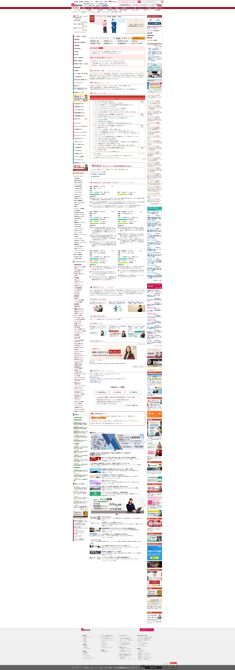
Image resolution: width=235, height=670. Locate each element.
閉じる (172, 663)
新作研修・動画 (81, 63)
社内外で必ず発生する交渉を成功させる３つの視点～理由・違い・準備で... (80, 488)
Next (144, 441)
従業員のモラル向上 (78, 230)
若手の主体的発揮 (77, 226)
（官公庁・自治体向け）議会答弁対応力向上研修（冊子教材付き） (80, 475)
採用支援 (149, 8)
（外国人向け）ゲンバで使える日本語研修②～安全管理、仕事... (80, 464)
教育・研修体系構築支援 (125, 638)
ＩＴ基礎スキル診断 (78, 371)
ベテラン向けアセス (79, 109)
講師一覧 (76, 275)
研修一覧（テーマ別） (88, 636)
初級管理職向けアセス (79, 112)
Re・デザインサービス (78, 405)
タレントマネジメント (78, 190)
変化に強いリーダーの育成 (79, 214)
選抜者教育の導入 (77, 196)
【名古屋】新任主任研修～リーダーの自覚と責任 (154, 133)
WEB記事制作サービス (78, 345)
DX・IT (146, 10)
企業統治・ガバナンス (78, 248)
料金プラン (104, 646)
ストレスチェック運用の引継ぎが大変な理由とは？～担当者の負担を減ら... (80, 506)
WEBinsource (77, 280)
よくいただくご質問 (151, 40)
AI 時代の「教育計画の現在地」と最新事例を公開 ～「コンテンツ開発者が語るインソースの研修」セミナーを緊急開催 (155, 58)
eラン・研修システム (81, 73)
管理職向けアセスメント (78, 198)
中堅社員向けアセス (79, 106)
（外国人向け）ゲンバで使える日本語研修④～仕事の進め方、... (80, 455)
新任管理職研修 (77, 210)
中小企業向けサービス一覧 (125, 650)
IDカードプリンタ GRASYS (79, 409)
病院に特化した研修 (78, 256)
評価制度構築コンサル (78, 395)
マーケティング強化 (78, 238)
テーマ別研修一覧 (98, 319)
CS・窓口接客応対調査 (124, 643)
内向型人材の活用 (77, 224)
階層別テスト (76, 349)
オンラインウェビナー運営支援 (80, 330)
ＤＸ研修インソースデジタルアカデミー (79, 530)
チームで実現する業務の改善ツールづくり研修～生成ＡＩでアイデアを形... (80, 436)
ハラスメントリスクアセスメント (80, 377)
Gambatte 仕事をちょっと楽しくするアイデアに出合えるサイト (108, 379)
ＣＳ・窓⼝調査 (77, 375)
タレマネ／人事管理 (79, 156)
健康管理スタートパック (80, 162)
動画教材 (110, 8)
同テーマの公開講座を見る (154, 23)
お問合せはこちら (139, 38)
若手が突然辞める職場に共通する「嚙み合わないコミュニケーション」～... (80, 502)
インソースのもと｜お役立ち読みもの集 (144, 638)
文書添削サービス (77, 370)
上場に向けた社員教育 (78, 246)
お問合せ (136, 5)
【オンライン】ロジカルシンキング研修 (154, 137)
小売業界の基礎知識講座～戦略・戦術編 (80, 471)
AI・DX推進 (91, 8)
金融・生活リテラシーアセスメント (80, 373)
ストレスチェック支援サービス (108, 640)
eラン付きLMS (77, 150)
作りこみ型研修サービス (78, 269)
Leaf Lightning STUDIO (107, 647)
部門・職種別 (123, 10)
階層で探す (86, 647)
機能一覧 (103, 641)
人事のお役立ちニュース (96, 380)
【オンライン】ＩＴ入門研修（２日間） (154, 124)
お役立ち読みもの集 (95, 382)
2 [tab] (115, 450)
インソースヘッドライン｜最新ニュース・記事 (145, 636)
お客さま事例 (104, 644)
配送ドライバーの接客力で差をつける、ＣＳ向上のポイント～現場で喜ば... (80, 492)
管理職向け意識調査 (78, 364)
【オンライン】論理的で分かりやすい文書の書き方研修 (154, 159)
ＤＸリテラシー (78, 123)
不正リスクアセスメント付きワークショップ (79, 380)
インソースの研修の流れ (143, 643)
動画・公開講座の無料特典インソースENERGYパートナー (80, 89)
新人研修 (76, 54)
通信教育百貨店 (77, 306)
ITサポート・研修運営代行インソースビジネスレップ (79, 539)
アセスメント (142, 8)
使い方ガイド (104, 643)
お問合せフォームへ (146, 629)
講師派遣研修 (76, 8)
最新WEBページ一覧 (79, 92)
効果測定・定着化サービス (79, 273)
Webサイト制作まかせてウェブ (77, 337)
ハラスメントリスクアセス (80, 132)
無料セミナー (77, 85)
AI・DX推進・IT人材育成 (80, 36)
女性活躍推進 (76, 178)
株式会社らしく (141, 651)
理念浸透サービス (77, 397)
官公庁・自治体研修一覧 (125, 655)
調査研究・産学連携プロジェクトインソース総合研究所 (80, 521)
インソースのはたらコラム (97, 375)
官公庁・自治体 (112, 10)
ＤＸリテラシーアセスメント (79, 351)
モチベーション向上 (78, 232)
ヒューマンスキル (87, 657)
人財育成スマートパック (78, 281)
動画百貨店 (76, 298)
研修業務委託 (123, 657)
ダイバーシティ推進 (78, 184)
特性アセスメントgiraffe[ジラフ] (77, 383)
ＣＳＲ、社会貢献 (77, 252)
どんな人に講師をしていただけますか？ (108, 403)
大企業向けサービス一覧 (125, 648)
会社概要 (76, 1)
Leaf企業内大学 (78, 76)
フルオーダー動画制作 (78, 302)
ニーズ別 (135, 10)
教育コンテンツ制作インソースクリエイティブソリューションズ (80, 527)
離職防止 (76, 206)
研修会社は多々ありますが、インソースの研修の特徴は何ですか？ (114, 399)
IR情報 (96, 1)
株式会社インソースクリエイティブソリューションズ (145, 657)
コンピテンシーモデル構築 (79, 394)
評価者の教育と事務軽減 (78, 212)
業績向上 (76, 220)
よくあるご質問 (141, 644)
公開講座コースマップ (78, 285)
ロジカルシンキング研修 (99, 172)
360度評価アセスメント (78, 363)
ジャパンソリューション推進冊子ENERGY (80, 267)
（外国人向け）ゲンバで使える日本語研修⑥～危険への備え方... (80, 447)
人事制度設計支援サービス (125, 644)
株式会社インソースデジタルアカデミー (144, 653)
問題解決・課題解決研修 (99, 174)
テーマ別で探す (87, 648)
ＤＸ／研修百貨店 (77, 290)
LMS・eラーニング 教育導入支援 (127, 640)
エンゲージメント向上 (78, 228)
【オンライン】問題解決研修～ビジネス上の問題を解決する (154, 128)
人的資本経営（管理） (78, 188)
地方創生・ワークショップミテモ (79, 533)
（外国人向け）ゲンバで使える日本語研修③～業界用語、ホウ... (80, 460)
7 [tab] (122, 450)
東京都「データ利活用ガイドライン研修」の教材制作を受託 (154, 49)
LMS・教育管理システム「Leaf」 (109, 636)
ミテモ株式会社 (141, 650)
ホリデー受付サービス (78, 332)
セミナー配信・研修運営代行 (79, 319)
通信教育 (117, 8)
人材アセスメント (123, 641)
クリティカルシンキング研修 (113, 319)
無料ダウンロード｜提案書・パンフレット (144, 640)
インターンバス (77, 399)
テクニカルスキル (87, 655)
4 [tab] (118, 450)
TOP (91, 319)
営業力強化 (76, 236)
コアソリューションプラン (79, 390)
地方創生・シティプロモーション (127, 658)
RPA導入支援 (76, 293)
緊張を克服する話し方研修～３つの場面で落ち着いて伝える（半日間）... (80, 432)
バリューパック (77, 283)
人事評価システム (78, 153)
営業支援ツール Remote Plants (80, 242)
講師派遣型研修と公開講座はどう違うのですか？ (110, 401)
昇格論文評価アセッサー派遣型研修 (78, 367)
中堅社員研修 (77, 48)
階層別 (88, 10)
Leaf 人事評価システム (106, 638)
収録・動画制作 (77, 327)
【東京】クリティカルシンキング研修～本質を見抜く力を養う (154, 200)
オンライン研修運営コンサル (79, 329)
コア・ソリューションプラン (126, 636)
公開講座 (83, 8)
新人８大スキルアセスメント (79, 355)
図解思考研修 (96, 176)
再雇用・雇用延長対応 (78, 182)
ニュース (92, 1)
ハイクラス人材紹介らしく (78, 536)
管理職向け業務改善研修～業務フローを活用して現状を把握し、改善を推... (80, 423)
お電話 (151, 5)
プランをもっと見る (158, 345)
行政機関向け (124, 8)
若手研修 (76, 51)
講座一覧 (85, 645)
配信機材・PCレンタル (78, 325)
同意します (153, 667)
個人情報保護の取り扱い (109, 423)
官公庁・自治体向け (79, 57)
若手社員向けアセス (79, 103)
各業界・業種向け (78, 60)
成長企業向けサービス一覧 (125, 651)
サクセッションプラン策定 (79, 250)
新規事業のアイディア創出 (79, 240)
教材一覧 (85, 654)
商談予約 (144, 5)
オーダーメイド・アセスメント (80, 385)
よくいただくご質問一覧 (131, 405)
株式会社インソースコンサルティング (144, 656)
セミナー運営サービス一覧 (79, 317)
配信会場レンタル (77, 323)
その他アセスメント (79, 138)
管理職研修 (76, 45)
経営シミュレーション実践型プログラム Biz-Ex (79, 308)
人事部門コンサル (158, 8)
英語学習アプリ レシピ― (79, 311)
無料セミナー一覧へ (138, 366)
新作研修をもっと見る (157, 280)
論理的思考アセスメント (78, 359)
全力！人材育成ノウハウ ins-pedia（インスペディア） (105, 374)
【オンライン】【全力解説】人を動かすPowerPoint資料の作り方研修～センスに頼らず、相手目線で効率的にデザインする (154, 176)
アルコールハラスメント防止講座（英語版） (80, 479)
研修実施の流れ (150, 35)
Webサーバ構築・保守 (78, 343)
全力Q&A (106, 1)
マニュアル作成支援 (78, 403)
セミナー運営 (133, 8)
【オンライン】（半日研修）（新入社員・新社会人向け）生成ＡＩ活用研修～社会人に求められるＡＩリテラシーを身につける (154, 189)
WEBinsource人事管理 (79, 79)
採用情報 (81, 1)
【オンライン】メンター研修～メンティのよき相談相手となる (154, 102)
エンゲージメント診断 (79, 126)
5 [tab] (119, 450)
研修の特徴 (149, 33)
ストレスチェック (78, 82)
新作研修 (86, 1)
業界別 (100, 10)
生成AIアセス (77, 119)
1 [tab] (113, 450)
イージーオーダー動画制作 (79, 300)
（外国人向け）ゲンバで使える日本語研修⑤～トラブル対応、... (80, 451)
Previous (90, 441)
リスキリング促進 (77, 192)
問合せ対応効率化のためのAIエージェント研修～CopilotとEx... (81, 440)
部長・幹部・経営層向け (80, 42)
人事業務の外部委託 (78, 258)
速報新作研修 (78, 417)
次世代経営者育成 (77, 218)
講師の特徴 (149, 37)
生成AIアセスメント (77, 353)
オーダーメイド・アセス (80, 135)
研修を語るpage (94, 377)
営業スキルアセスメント (78, 357)
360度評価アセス (78, 129)
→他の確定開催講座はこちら (155, 203)
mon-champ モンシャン (143, 646)
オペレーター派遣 (77, 321)
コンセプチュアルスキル (89, 658)
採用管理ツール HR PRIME (79, 411)
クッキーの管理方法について (121, 667)
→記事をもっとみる (84, 509)
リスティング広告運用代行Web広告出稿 (79, 341)
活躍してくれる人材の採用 (79, 202)
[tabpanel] (117, 442)
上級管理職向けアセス (79, 116)
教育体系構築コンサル (78, 392)
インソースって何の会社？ (153, 30)
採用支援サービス (77, 204)
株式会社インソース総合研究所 (143, 659)
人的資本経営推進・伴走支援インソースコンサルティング (79, 524)
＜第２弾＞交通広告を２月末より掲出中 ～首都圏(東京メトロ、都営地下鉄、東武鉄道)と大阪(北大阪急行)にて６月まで (155, 53)
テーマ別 (77, 10)
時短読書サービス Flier (78, 313)
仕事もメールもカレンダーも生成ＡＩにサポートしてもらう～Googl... (80, 497)
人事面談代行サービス (78, 407)
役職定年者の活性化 (78, 180)
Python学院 (76, 291)
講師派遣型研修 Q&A (125, 5)
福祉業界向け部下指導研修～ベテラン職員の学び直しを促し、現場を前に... (80, 427)
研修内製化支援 (77, 271)
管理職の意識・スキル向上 (79, 216)
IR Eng (101, 1)
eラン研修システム (100, 8)
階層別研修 (76, 39)
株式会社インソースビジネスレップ (144, 654)
